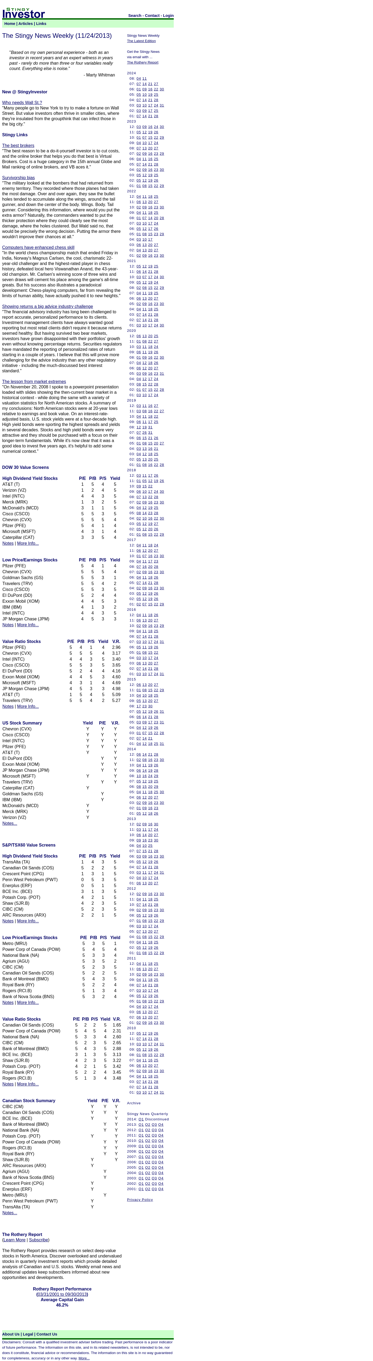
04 (138, 78)
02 (138, 154)
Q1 (141, 1119)
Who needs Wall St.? (22, 102)
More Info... (28, 543)
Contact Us (46, 1334)
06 (138, 202)
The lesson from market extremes (34, 381)
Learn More (14, 1240)
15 (150, 137)
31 (162, 105)
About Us (11, 1334)
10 (144, 95)
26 (156, 132)
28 (156, 100)
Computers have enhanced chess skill (38, 247)
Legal (28, 1334)
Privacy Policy (140, 1200)
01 (138, 89)
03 (138, 105)
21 (150, 84)
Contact (152, 15)
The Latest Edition (141, 41)
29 (162, 137)
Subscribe (38, 1240)
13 (144, 148)
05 (138, 95)
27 (156, 84)
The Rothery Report (142, 62)
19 (150, 95)
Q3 (154, 1125)
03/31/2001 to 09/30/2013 (62, 1294)
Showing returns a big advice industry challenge (47, 306)
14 (144, 84)
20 (150, 148)
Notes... (9, 823)
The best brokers (18, 145)
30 (162, 89)
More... (84, 1358)
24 (156, 105)
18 (150, 196)
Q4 (161, 1125)
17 (150, 105)
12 (144, 132)
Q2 (147, 1125)
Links (41, 23)
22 (156, 89)
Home (9, 23)
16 (150, 89)
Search (135, 15)
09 (144, 89)
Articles (26, 23)
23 (156, 154)
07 (138, 84)
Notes (8, 543)
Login (168, 15)
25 (156, 95)
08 (144, 186)
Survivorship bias (18, 177)
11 (144, 78)
